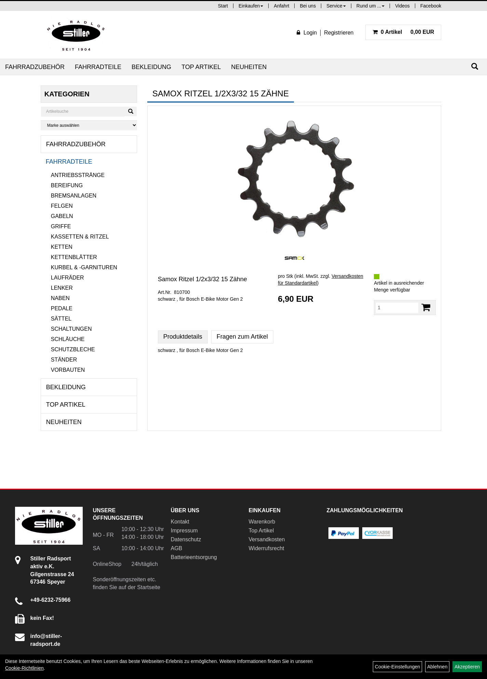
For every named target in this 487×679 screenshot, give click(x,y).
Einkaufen (251, 5)
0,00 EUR (403, 32)
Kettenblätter (74, 257)
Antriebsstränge (78, 175)
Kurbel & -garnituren (84, 267)
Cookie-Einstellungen (397, 666)
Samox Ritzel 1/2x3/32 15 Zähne (202, 279)
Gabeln (62, 216)
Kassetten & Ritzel (80, 237)
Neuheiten (249, 67)
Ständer (64, 360)
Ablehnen (437, 666)
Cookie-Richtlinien (24, 668)
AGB (176, 548)
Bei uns (308, 5)
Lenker (62, 288)
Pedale (61, 308)
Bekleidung (151, 67)
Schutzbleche (73, 349)
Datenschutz (186, 539)
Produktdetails (182, 336)
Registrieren (338, 33)
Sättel (61, 319)
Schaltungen (71, 329)
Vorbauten (68, 370)
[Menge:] (397, 307)
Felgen (62, 206)
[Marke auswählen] (89, 125)
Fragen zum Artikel (242, 336)
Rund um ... (370, 5)
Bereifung (67, 185)
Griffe (61, 226)
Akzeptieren (467, 666)
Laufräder (67, 278)
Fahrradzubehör (35, 67)
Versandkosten (267, 539)
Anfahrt (281, 5)
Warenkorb (262, 522)
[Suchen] (475, 66)
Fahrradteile (98, 67)
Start (223, 5)
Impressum (184, 530)
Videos (402, 5)
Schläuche (68, 339)
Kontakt (180, 522)
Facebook (430, 5)
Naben (60, 298)
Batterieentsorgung (194, 557)
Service (336, 5)
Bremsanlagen (73, 196)
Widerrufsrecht (266, 548)
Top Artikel (201, 67)
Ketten (61, 247)
